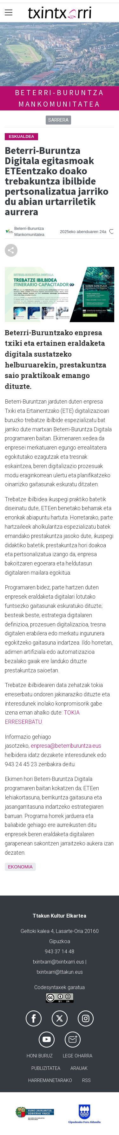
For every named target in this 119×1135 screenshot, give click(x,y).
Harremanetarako (50, 1080)
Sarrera (58, 120)
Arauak (79, 1068)
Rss (86, 1080)
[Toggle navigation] (9, 12)
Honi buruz (40, 1056)
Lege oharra (77, 1056)
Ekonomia (20, 866)
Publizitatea (45, 1068)
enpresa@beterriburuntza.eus (66, 746)
